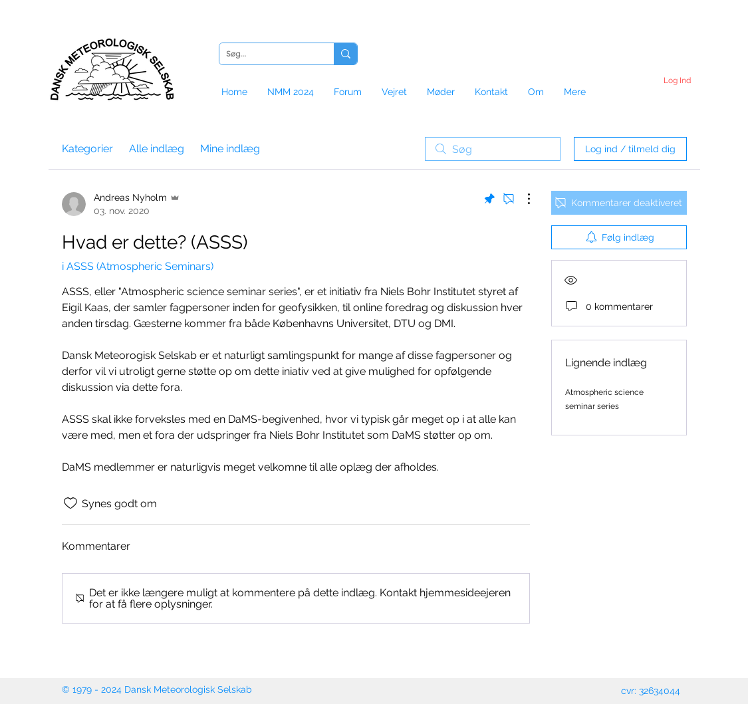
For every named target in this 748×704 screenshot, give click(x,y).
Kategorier (87, 148)
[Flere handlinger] (522, 199)
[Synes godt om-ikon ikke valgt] (70, 503)
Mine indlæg (230, 148)
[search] (493, 149)
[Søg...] (266, 54)
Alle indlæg (156, 148)
